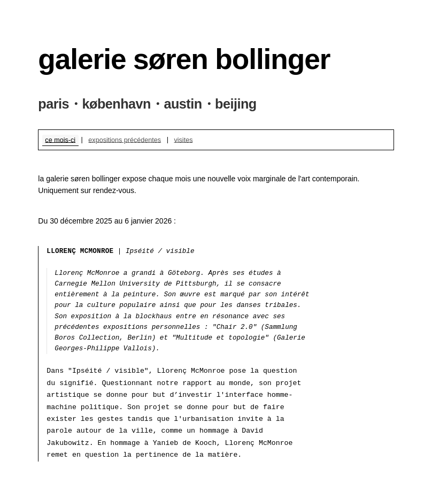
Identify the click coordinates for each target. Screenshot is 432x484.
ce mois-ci (60, 139)
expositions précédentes (124, 139)
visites (183, 139)
